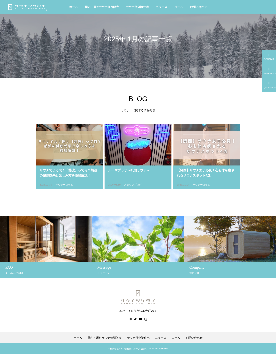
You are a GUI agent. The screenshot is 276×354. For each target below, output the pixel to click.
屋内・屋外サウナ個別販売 (102, 7)
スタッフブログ (132, 185)
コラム (178, 7)
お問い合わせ (198, 7)
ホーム (73, 7)
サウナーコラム (64, 185)
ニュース (161, 7)
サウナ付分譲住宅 (137, 7)
